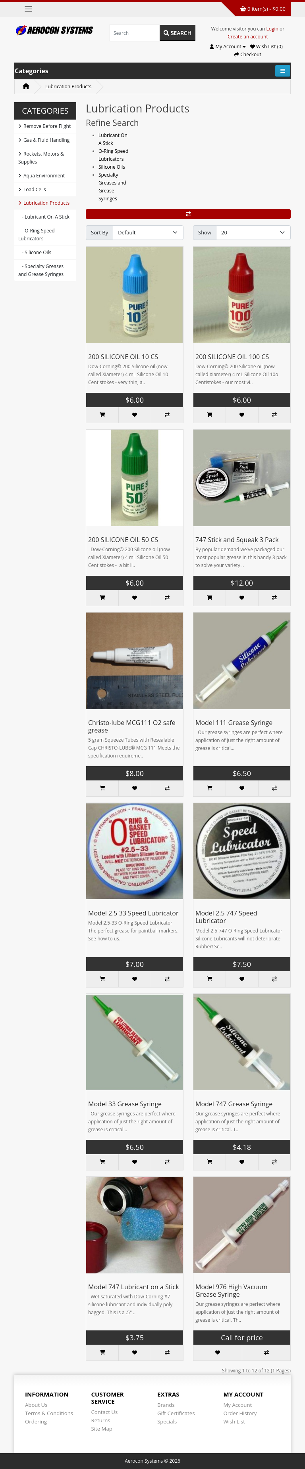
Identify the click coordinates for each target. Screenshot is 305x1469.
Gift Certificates (176, 1413)
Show (204, 232)
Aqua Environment (41, 175)
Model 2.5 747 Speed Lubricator (226, 917)
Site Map (101, 1428)
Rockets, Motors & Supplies (41, 157)
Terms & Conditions (49, 1413)
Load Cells (32, 189)
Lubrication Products (68, 86)
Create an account (248, 36)
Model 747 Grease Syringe (233, 1104)
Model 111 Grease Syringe (233, 722)
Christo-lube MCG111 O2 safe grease (132, 726)
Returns (100, 1420)
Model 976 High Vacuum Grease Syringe (231, 1291)
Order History (240, 1413)
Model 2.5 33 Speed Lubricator (133, 913)
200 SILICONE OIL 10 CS (123, 356)
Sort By (99, 232)
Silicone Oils (111, 167)
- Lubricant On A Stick (43, 216)
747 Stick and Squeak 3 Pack (237, 539)
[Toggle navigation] (28, 9)
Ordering (36, 1421)
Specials (167, 1421)
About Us (36, 1404)
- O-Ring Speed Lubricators (36, 234)
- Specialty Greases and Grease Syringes (41, 270)
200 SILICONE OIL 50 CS (123, 539)
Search (177, 32)
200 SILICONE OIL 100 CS (232, 356)
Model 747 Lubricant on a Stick (133, 1287)
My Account (238, 1404)
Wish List (234, 1421)
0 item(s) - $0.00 (263, 8)
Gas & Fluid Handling (43, 140)
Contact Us (104, 1412)
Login (272, 28)
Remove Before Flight (44, 126)
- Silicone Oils (34, 252)
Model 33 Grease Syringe (125, 1104)
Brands (166, 1404)
